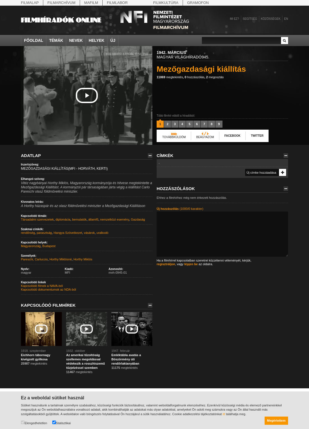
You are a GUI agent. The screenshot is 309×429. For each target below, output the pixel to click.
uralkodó (102, 232)
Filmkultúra (165, 3)
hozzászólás (194, 77)
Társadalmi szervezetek (37, 219)
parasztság (44, 232)
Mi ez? (234, 18)
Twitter (257, 135)
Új (112, 40)
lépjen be (191, 264)
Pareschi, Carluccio (34, 259)
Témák (56, 40)
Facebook (232, 135)
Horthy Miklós (83, 259)
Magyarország (31, 246)
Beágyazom (205, 137)
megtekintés (170, 77)
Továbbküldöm (174, 137)
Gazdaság (138, 219)
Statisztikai (61, 423)
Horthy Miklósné (60, 259)
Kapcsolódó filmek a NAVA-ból (42, 286)
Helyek (97, 40)
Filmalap (30, 3)
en (286, 18)
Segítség (250, 18)
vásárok (89, 232)
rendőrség (28, 232)
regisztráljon (166, 264)
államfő (93, 219)
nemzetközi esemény (114, 219)
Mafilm (91, 3)
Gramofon (198, 3)
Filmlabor (117, 3)
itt (224, 414)
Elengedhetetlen (34, 423)
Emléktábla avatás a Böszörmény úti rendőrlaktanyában (126, 359)
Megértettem (276, 420)
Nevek (76, 40)
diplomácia (62, 219)
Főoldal (33, 40)
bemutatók (79, 219)
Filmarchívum (61, 3)
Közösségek (270, 18)
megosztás (215, 77)
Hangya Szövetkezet (68, 232)
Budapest (48, 246)
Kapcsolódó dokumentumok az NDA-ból (48, 289)
